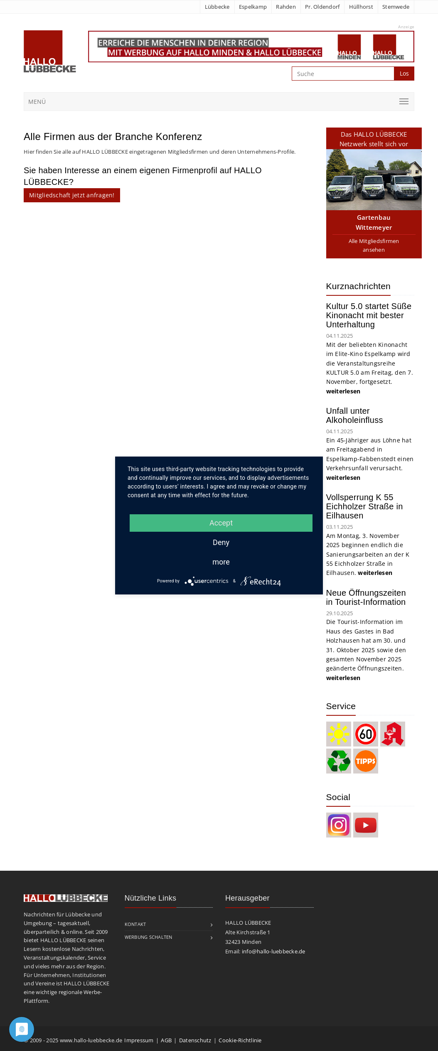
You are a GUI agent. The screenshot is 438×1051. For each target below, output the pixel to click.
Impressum (138, 1040)
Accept (221, 522)
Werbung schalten (148, 937)
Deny (221, 542)
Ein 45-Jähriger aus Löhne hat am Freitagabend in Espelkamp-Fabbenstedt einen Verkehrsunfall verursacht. (370, 458)
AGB (166, 1040)
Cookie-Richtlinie (240, 1040)
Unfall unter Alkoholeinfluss (354, 415)
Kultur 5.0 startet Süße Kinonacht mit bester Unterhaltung (369, 315)
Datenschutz (195, 1040)
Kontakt (135, 924)
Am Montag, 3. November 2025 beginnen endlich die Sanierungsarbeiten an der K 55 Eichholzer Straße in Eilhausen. (368, 554)
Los (404, 73)
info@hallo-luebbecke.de (273, 951)
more (221, 561)
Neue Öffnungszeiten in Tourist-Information (366, 597)
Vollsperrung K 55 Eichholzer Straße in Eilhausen (364, 506)
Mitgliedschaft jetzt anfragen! (72, 195)
